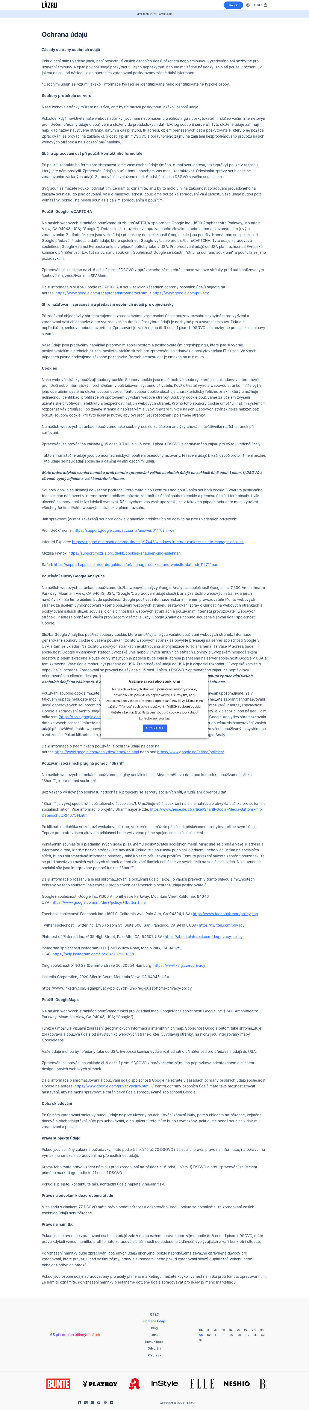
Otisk (154, 1335)
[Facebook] (79, 1402)
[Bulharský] (263, 1335)
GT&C (154, 1314)
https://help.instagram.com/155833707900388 (93, 954)
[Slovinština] (200, 1340)
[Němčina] (201, 1330)
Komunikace (154, 1342)
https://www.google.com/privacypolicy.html (111, 1086)
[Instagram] (92, 1402)
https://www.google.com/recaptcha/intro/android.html (102, 293)
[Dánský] (254, 1330)
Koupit (233, 5)
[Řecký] (255, 1335)
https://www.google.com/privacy (181, 293)
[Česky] (201, 1335)
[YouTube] (111, 1402)
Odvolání (154, 1348)
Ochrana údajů (154, 1321)
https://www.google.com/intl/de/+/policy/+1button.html (99, 902)
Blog (154, 1328)
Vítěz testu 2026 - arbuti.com (154, 13)
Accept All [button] (155, 728)
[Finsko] (216, 1335)
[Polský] (245, 1330)
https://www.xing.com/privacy (179, 965)
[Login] (248, 5)
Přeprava (154, 1355)
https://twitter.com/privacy (222, 925)
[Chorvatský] (262, 1330)
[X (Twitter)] (86, 1402)
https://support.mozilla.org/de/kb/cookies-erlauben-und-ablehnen (124, 553)
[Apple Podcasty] (105, 1402)
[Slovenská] (239, 1335)
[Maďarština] (247, 1335)
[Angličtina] (215, 1330)
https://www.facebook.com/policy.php (225, 914)
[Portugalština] (223, 1335)
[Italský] (208, 1330)
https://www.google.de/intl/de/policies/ (190, 752)
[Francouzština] (223, 1330)
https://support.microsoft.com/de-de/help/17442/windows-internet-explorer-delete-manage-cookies (158, 542)
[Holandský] (230, 1330)
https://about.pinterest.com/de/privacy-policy (204, 937)
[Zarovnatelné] (98, 1402)
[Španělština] (238, 1330)
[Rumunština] (231, 1335)
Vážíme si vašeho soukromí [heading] (154, 681)
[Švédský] (209, 1335)
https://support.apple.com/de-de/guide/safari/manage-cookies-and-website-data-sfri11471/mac (136, 565)
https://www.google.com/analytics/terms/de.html (97, 752)
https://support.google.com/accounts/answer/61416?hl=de (124, 530)
